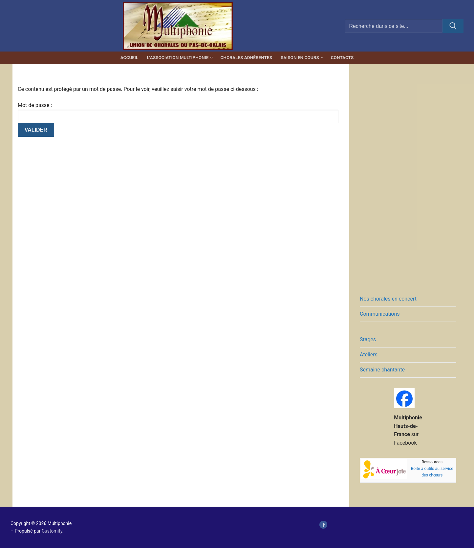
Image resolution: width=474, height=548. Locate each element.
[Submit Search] (452, 26)
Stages (368, 339)
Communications (380, 314)
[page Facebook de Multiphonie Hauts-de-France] (323, 524)
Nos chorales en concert (388, 299)
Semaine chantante (382, 370)
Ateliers (368, 354)
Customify (52, 531)
